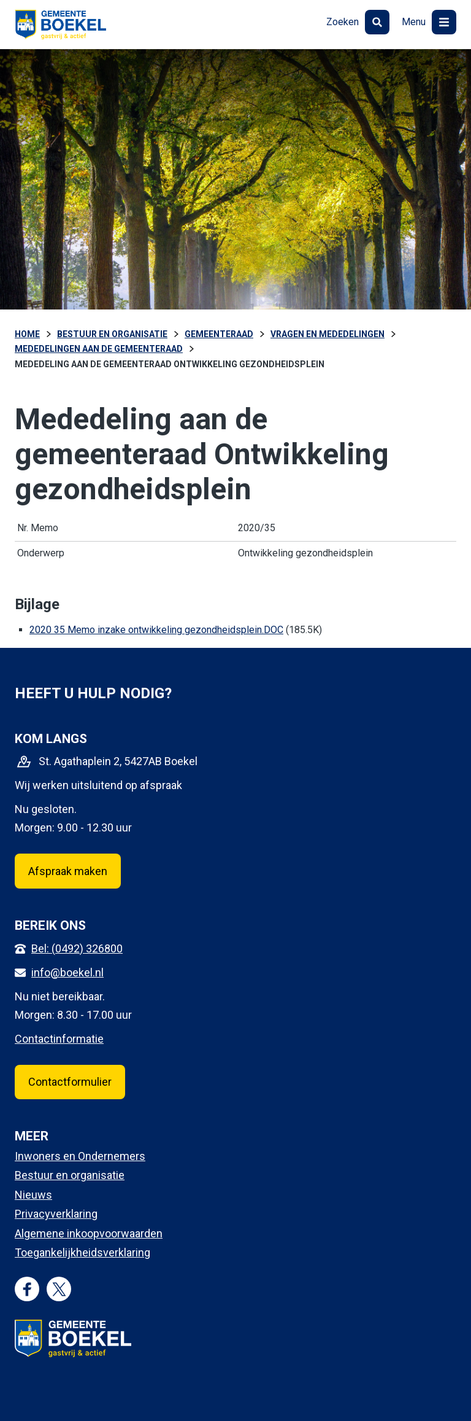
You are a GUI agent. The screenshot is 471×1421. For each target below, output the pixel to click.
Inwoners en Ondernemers (80, 1156)
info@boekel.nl (67, 972)
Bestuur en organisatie (69, 1175)
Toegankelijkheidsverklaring (82, 1252)
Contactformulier (70, 1081)
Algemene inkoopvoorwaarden (89, 1233)
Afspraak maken (67, 871)
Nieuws (33, 1194)
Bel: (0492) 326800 (77, 948)
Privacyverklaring (56, 1213)
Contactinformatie (59, 1038)
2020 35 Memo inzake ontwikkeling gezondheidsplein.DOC (156, 630)
